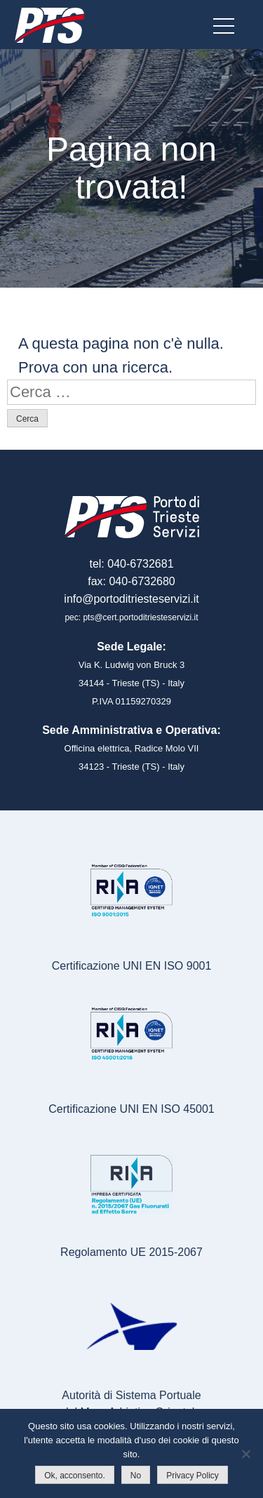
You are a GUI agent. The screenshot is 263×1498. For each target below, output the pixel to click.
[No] (245, 1454)
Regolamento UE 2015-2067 (131, 1252)
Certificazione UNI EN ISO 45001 (131, 1109)
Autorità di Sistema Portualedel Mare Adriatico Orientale (131, 1403)
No (135, 1475)
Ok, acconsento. (74, 1475)
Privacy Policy (192, 1475)
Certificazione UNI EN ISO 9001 (132, 966)
